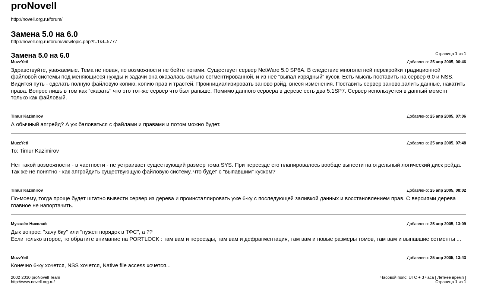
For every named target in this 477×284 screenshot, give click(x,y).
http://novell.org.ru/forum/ (36, 19)
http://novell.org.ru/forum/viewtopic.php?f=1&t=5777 (64, 41)
